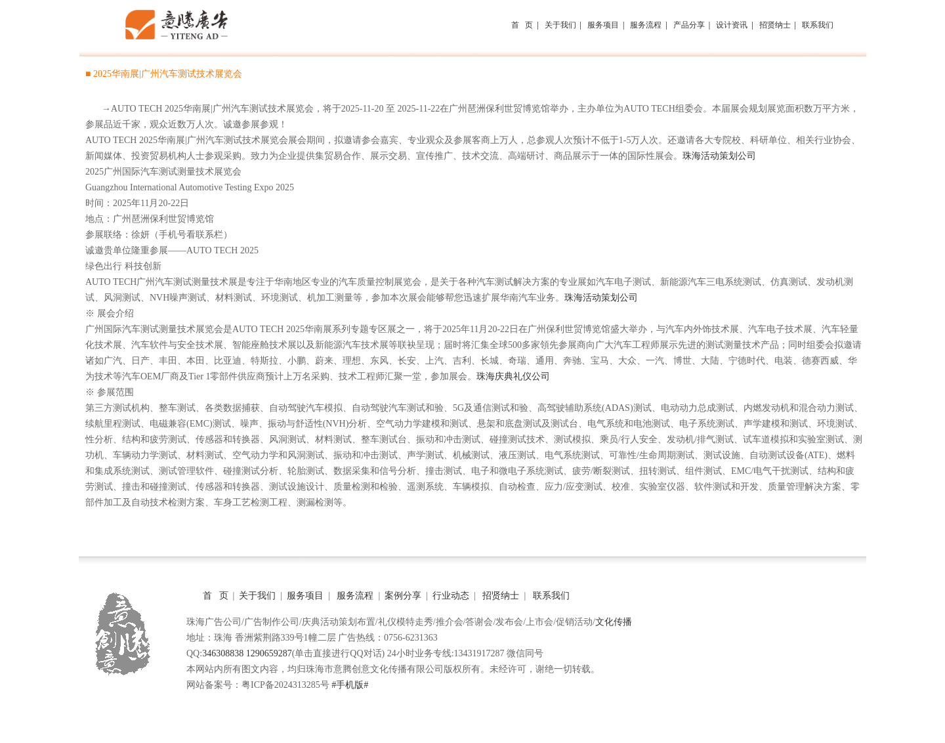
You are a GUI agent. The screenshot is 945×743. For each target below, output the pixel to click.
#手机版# (349, 685)
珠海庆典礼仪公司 (513, 376)
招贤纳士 (500, 596)
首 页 (215, 596)
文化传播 (613, 622)
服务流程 (355, 596)
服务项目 (304, 596)
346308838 (222, 653)
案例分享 (402, 596)
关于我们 (256, 596)
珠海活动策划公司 (719, 156)
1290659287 (269, 653)
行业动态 (450, 596)
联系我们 (551, 596)
